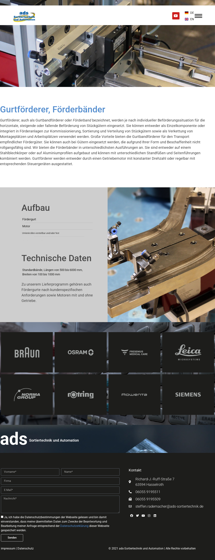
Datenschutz (25, 548)
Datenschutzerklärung (74, 526)
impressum (8, 548)
